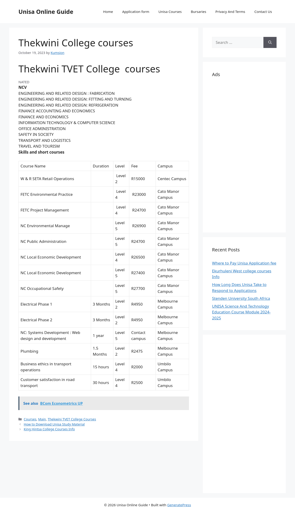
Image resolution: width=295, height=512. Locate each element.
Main (42, 419)
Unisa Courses (170, 11)
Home (108, 11)
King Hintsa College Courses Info (49, 429)
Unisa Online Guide (45, 11)
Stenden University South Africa (241, 298)
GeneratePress (179, 505)
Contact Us (263, 11)
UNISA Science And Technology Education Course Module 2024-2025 (241, 312)
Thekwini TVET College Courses (72, 419)
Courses (30, 419)
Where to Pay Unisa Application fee (244, 263)
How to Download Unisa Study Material (54, 424)
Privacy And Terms (230, 11)
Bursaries (198, 11)
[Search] (270, 42)
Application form (135, 11)
